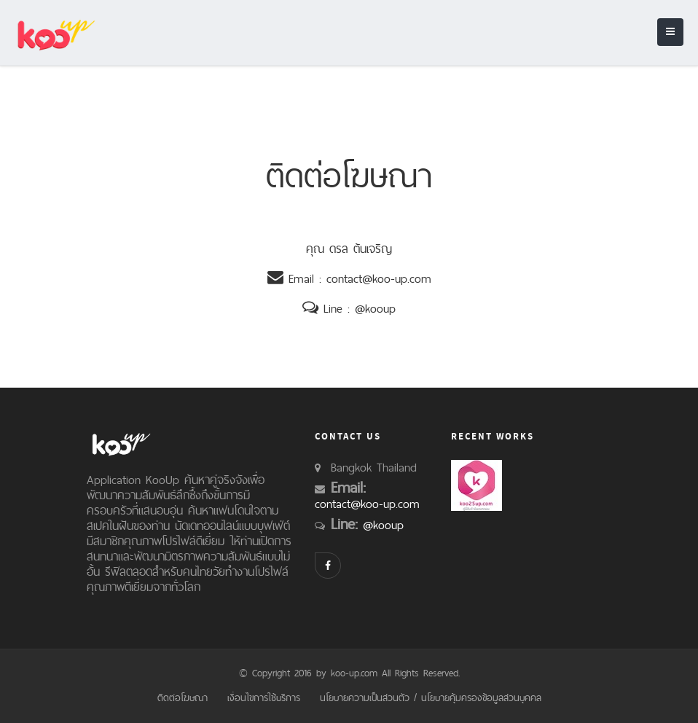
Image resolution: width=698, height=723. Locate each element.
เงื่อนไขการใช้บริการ (263, 697)
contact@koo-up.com (378, 278)
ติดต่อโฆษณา (182, 697)
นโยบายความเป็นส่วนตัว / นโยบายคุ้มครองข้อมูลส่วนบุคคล (430, 697)
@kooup (375, 308)
